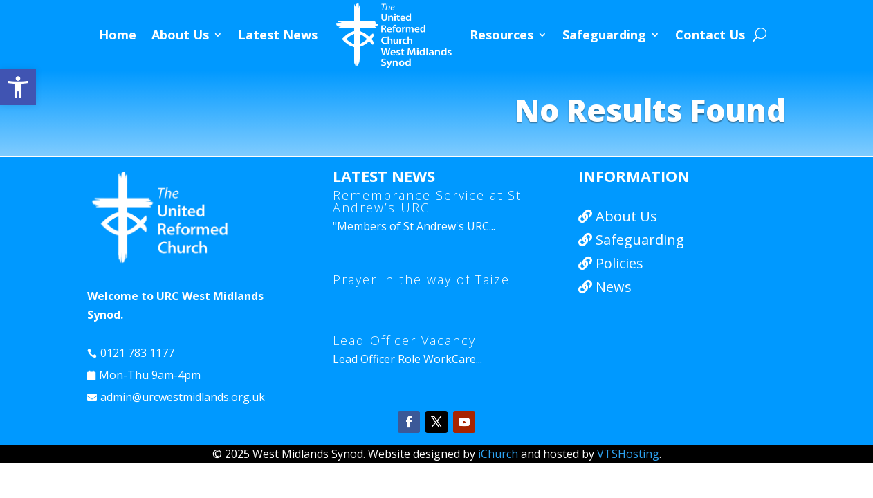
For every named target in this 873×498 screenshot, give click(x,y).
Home (117, 34)
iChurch (498, 453)
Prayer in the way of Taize (421, 279)
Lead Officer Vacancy (404, 340)
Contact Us (710, 34)
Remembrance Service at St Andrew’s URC (427, 201)
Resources (501, 34)
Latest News (278, 34)
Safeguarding (604, 34)
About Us (180, 34)
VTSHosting (628, 453)
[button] (18, 87)
